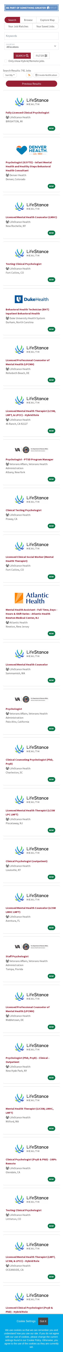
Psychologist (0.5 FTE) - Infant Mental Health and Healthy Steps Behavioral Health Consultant (29, 166)
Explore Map (47, 20)
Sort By (9, 75)
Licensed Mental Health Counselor (27, 664)
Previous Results (31, 83)
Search (12, 20)
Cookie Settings (26, 1321)
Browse (28, 20)
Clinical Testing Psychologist (23, 510)
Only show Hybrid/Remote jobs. (26, 61)
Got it (43, 1321)
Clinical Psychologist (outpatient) (27, 861)
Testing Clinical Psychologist (23, 264)
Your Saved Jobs (45, 26)
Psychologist (14, 708)
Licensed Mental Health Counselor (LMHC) (31, 217)
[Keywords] (31, 36)
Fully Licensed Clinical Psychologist (27, 112)
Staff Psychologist (17, 956)
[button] (42, 55)
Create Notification (46, 75)
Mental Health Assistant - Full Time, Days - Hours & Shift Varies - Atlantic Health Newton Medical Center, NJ (31, 613)
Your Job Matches (18, 26)
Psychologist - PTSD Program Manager (29, 459)
